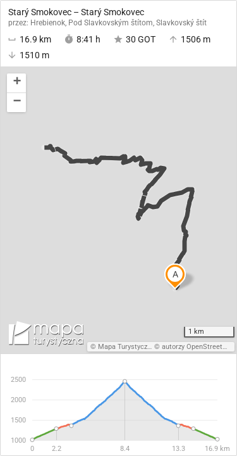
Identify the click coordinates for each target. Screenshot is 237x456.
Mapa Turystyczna (126, 347)
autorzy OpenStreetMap (199, 347)
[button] (16, 83)
